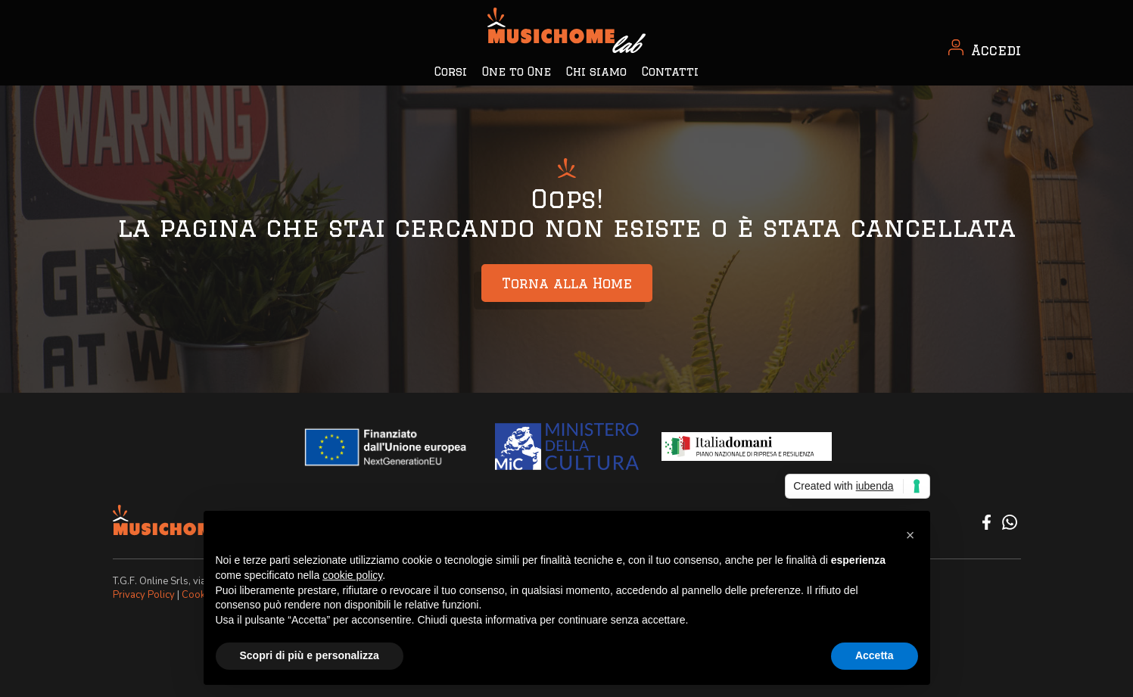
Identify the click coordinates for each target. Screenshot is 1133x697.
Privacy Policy (144, 595)
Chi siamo (596, 71)
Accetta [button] (874, 655)
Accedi (996, 50)
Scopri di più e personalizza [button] (309, 655)
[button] (910, 535)
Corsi (451, 72)
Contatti (670, 71)
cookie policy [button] (352, 575)
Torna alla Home (567, 283)
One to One (516, 71)
